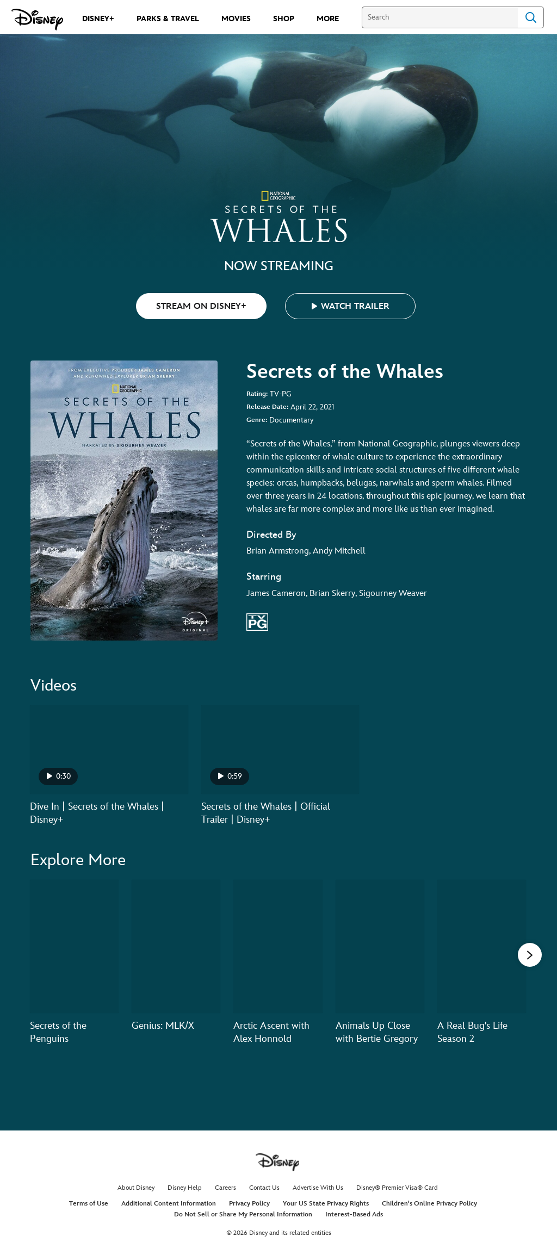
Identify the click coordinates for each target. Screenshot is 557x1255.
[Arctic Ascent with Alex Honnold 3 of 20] (277, 946)
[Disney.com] (37, 19)
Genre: (256, 420)
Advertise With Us (318, 1188)
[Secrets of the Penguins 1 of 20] (74, 946)
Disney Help (185, 1188)
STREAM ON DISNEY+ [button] (201, 306)
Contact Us (264, 1188)
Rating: (257, 394)
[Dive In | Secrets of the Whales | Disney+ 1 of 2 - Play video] (109, 749)
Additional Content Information (168, 1204)
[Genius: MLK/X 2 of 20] (176, 946)
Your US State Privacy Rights (326, 1204)
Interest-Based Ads (354, 1214)
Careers (225, 1188)
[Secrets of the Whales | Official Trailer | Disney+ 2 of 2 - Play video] (280, 749)
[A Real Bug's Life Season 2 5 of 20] (481, 946)
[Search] (440, 17)
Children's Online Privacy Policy (429, 1204)
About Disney (135, 1188)
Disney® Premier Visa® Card (397, 1188)
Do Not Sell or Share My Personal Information (243, 1214)
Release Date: (267, 407)
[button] (350, 306)
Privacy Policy (249, 1204)
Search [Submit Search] (530, 17)
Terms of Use (88, 1204)
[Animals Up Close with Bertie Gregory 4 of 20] (380, 946)
